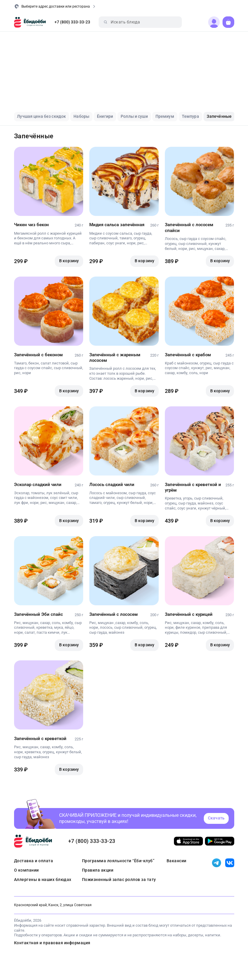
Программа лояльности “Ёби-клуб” (118, 860)
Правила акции (98, 870)
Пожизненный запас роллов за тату (119, 879)
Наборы (81, 116)
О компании (26, 870)
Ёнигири (105, 116)
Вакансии (177, 860)
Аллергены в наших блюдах (42, 879)
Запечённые (219, 116)
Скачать (216, 818)
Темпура (190, 116)
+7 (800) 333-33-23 (72, 22)
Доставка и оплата (33, 860)
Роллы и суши (134, 116)
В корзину (69, 260)
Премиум (164, 116)
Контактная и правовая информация (52, 942)
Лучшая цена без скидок (41, 116)
